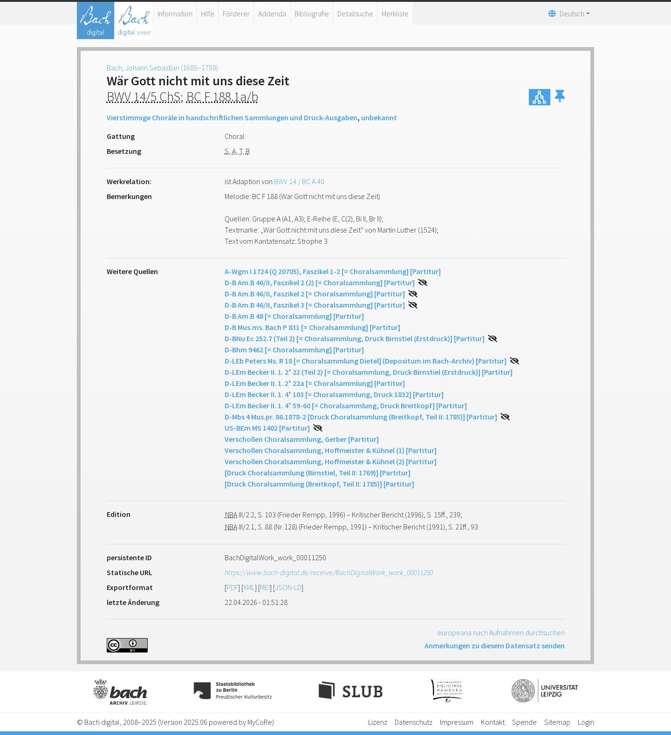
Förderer (236, 13)
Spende (524, 722)
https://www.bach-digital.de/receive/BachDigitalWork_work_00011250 (329, 572)
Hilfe (207, 13)
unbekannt (379, 117)
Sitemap (557, 722)
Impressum (456, 722)
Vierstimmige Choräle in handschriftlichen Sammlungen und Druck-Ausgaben (232, 117)
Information (174, 13)
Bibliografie (311, 13)
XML (249, 587)
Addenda (272, 13)
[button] (560, 97)
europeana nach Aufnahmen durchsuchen (501, 632)
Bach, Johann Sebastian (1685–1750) (162, 67)
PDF (232, 587)
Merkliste (395, 13)
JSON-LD (288, 587)
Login (586, 722)
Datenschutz (413, 722)
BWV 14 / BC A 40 (299, 181)
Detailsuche (355, 13)
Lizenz (377, 722)
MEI (265, 587)
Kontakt (493, 722)
